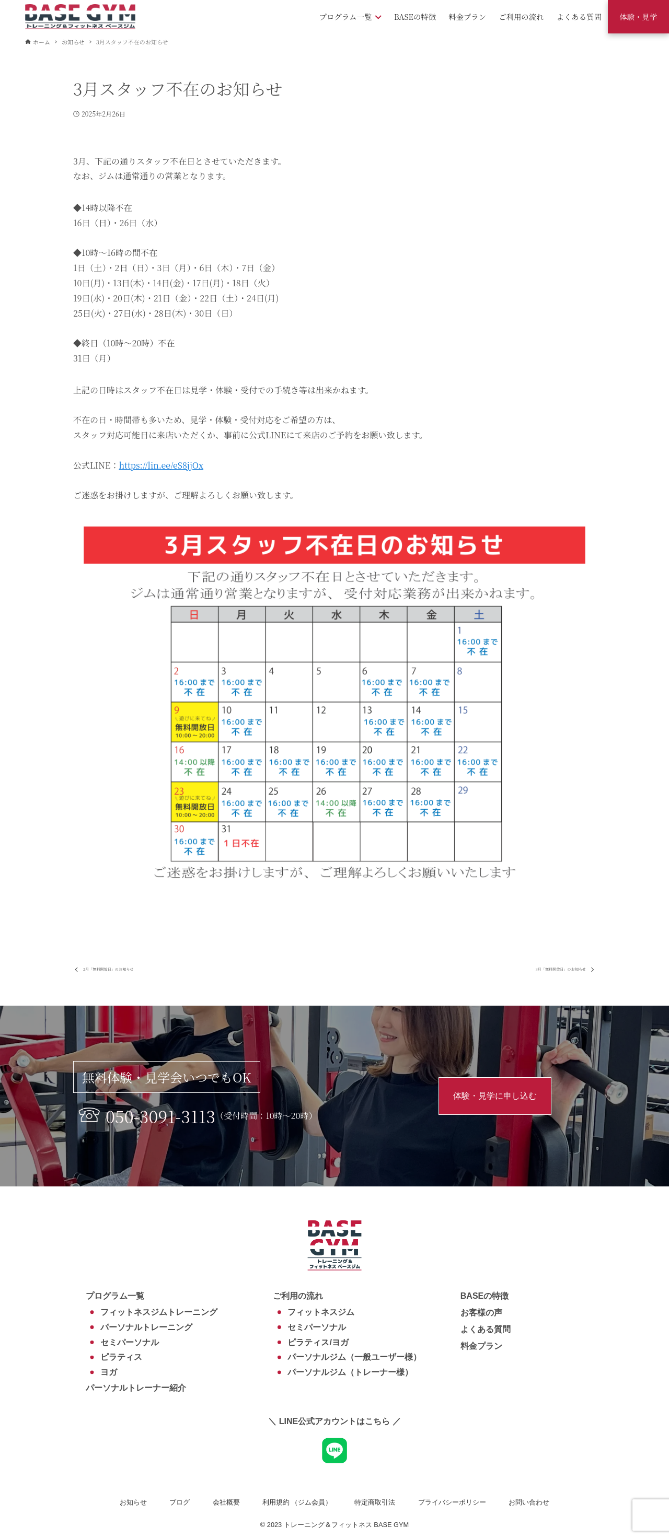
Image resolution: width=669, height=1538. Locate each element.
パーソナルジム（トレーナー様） (350, 1372)
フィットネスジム (320, 1312)
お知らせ (133, 1502)
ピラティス (121, 1357)
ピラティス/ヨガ (317, 1342)
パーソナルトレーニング (146, 1327)
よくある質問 (485, 1329)
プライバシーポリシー (452, 1502)
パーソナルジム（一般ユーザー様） (354, 1357)
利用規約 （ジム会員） (297, 1502)
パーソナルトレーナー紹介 (136, 1387)
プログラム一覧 (115, 1295)
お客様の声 (481, 1312)
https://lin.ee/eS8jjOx (161, 465)
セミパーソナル (129, 1342)
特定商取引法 (374, 1502)
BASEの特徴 (484, 1295)
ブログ (179, 1502)
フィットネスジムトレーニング (158, 1312)
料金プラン (481, 1346)
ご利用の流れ (298, 1295)
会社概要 (226, 1502)
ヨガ (108, 1372)
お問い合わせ (529, 1502)
